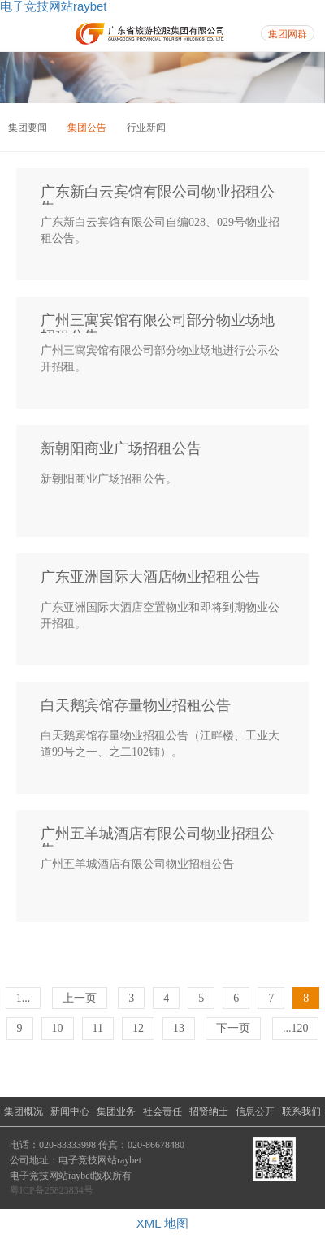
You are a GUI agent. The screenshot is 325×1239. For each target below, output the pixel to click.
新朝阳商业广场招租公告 (121, 449)
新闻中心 (69, 1111)
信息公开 (255, 1111)
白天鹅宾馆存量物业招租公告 (136, 705)
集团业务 (116, 1111)
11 (98, 1028)
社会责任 (162, 1111)
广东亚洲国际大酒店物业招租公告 (150, 577)
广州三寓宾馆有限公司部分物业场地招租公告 (158, 323)
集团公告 (86, 127)
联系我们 (301, 1111)
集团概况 (23, 1111)
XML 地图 (162, 1223)
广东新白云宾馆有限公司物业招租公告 (158, 194)
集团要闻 (27, 127)
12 (138, 1028)
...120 (296, 1028)
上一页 (80, 998)
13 (178, 1028)
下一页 (233, 1028)
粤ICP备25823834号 (51, 1190)
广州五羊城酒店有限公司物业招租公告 (158, 836)
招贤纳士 (208, 1111)
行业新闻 (146, 127)
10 (57, 1028)
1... (23, 998)
